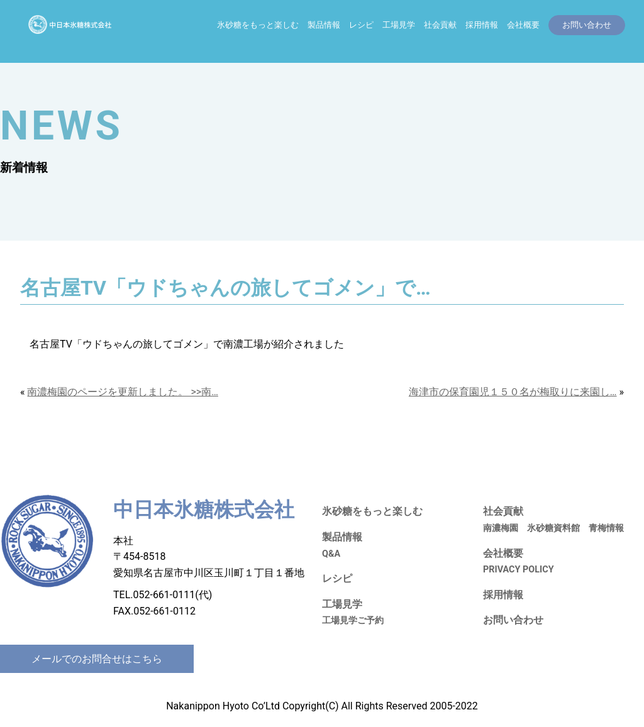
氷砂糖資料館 (553, 528)
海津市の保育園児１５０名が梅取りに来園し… (513, 392)
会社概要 (523, 25)
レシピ (361, 25)
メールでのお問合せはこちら (96, 659)
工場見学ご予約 (353, 620)
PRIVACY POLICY (518, 569)
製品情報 (324, 25)
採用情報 (481, 25)
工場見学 (398, 25)
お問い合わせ (513, 620)
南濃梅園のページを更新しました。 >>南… (122, 392)
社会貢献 (440, 25)
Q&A (331, 554)
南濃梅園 (500, 528)
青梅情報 (606, 528)
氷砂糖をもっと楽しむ (258, 25)
